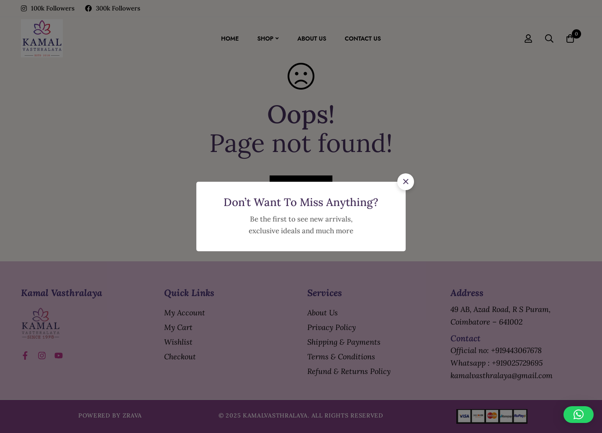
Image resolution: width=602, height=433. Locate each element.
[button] (405, 181)
